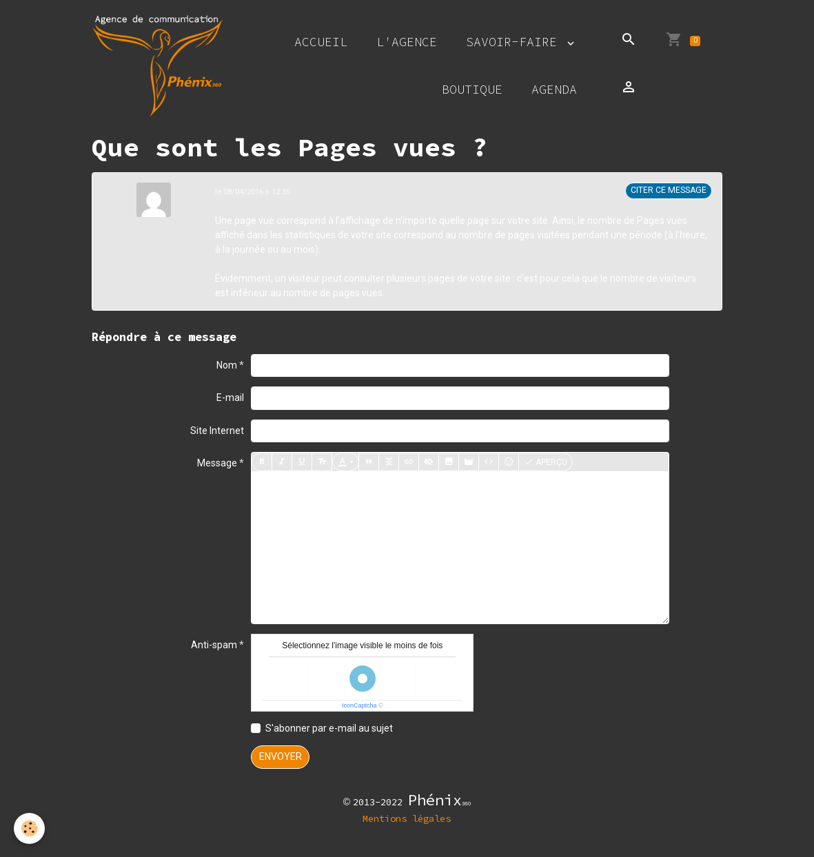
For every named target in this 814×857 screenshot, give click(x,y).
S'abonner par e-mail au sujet (329, 728)
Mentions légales (407, 818)
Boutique (472, 89)
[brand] (157, 65)
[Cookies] (29, 828)
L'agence (406, 42)
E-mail (230, 397)
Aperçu (545, 462)
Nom (226, 365)
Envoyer (280, 756)
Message (217, 462)
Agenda (554, 89)
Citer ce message (668, 190)
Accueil (320, 42)
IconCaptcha (359, 705)
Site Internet (217, 430)
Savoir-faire (515, 42)
